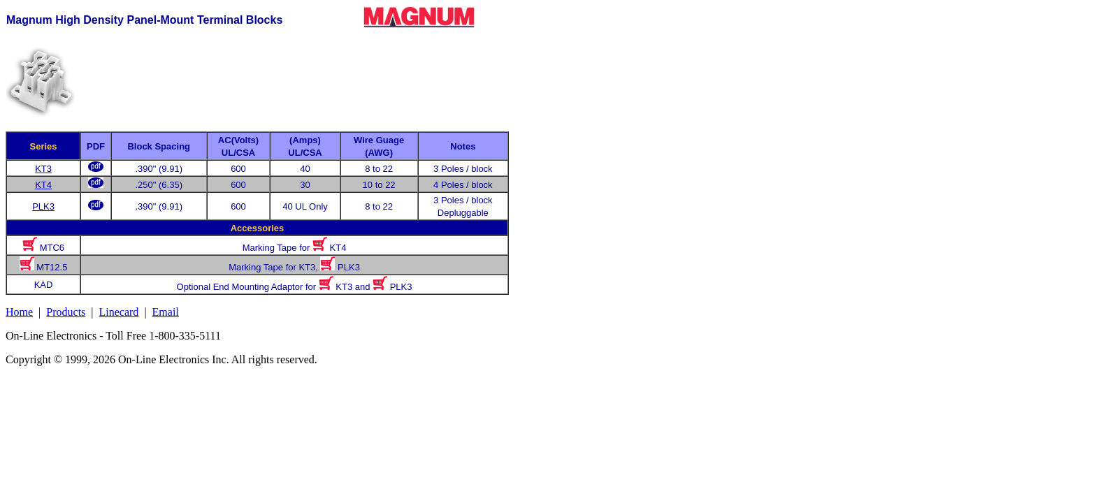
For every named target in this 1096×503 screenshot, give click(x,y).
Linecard (119, 312)
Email (165, 312)
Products (65, 312)
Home (19, 312)
